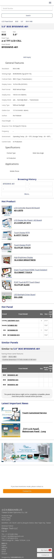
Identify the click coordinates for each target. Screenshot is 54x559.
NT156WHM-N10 (13, 335)
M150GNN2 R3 (13, 330)
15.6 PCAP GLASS (21, 285)
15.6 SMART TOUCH (23, 272)
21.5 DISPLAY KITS (22, 223)
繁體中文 (4, 543)
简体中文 (4, 547)
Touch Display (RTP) (22, 233)
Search (28, 15)
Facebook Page (7, 516)
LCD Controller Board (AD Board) (27, 208)
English (4, 545)
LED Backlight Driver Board (24, 294)
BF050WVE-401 (13, 375)
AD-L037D (18, 210)
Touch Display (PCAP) (22, 245)
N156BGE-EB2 (12, 325)
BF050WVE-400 (13, 385)
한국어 (4, 552)
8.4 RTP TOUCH (21, 235)
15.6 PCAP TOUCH (22, 247)
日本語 (4, 550)
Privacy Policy (6, 518)
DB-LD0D (18, 297)
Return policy (6, 520)
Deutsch (4, 554)
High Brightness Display (23, 257)
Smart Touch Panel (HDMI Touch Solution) (30, 270)
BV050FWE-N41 (13, 380)
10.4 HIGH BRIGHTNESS (25, 260)
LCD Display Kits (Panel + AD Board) (28, 220)
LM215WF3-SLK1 (13, 321)
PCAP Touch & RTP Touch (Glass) (27, 282)
